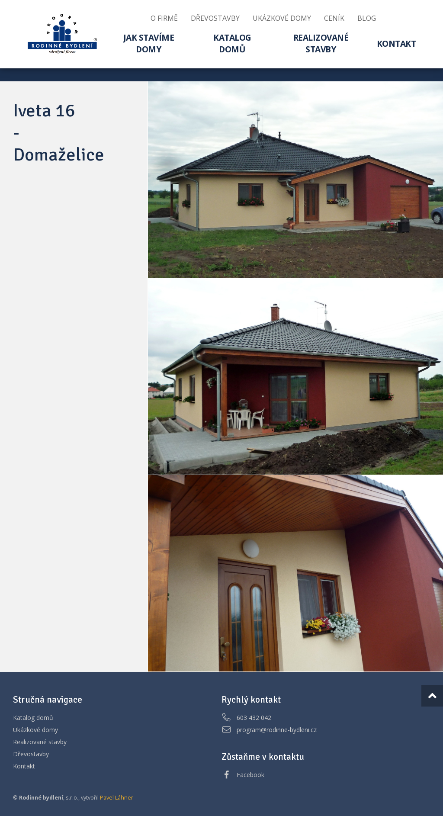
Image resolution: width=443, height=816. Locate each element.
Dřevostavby (31, 754)
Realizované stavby (40, 742)
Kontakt (24, 766)
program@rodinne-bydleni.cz (277, 730)
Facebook (250, 775)
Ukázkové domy (35, 730)
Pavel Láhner (116, 797)
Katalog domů (33, 717)
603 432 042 (254, 717)
